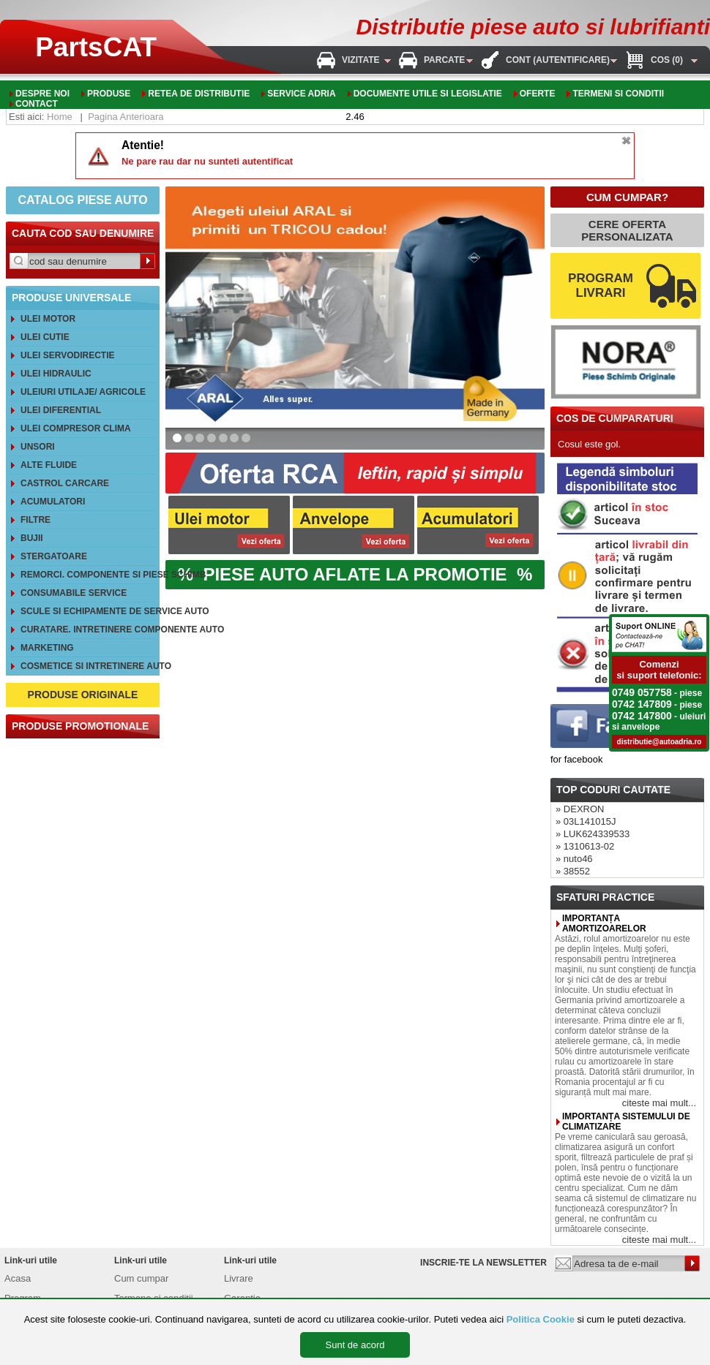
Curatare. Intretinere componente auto (88, 629)
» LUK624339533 (592, 833)
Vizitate (361, 60)
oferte (538, 93)
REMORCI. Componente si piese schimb (88, 575)
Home (59, 116)
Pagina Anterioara (125, 116)
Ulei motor (47, 319)
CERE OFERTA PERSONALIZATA (627, 230)
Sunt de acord (355, 1344)
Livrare (238, 1278)
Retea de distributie (199, 93)
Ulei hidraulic (55, 373)
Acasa (17, 1278)
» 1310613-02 (585, 846)
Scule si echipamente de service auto (88, 611)
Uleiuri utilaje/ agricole (83, 392)
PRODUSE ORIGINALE (83, 694)
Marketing (47, 648)
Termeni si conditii (618, 93)
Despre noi (42, 93)
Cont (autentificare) (558, 60)
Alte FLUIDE (48, 465)
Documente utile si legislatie (428, 93)
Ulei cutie (45, 337)
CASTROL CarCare (64, 483)
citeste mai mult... (659, 1102)
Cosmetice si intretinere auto (88, 666)
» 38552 (573, 871)
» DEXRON (580, 809)
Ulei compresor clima (75, 428)
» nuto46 (574, 858)
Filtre (35, 520)
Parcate (444, 60)
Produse (108, 93)
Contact (36, 104)
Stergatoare (53, 556)
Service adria (301, 93)
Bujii (31, 538)
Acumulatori (52, 501)
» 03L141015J (586, 821)
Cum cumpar (141, 1278)
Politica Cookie (541, 1319)
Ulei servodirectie (67, 355)
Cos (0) (667, 60)
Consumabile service (73, 593)
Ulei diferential (60, 410)
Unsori (37, 447)
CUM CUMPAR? (627, 197)
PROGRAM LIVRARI (600, 285)
